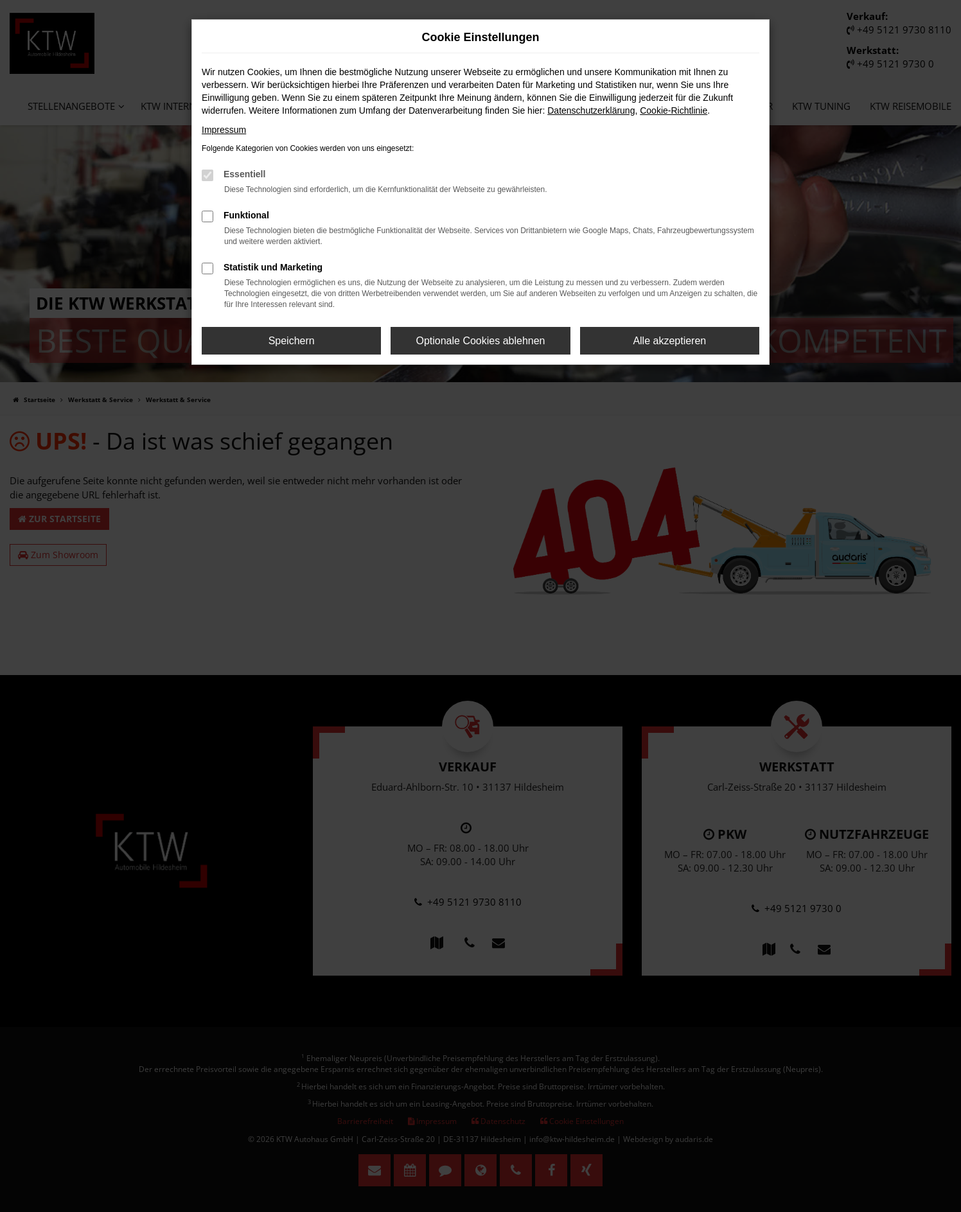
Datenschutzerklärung (591, 110)
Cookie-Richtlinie (673, 110)
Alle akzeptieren (669, 340)
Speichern (292, 340)
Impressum (224, 130)
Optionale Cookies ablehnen (480, 340)
